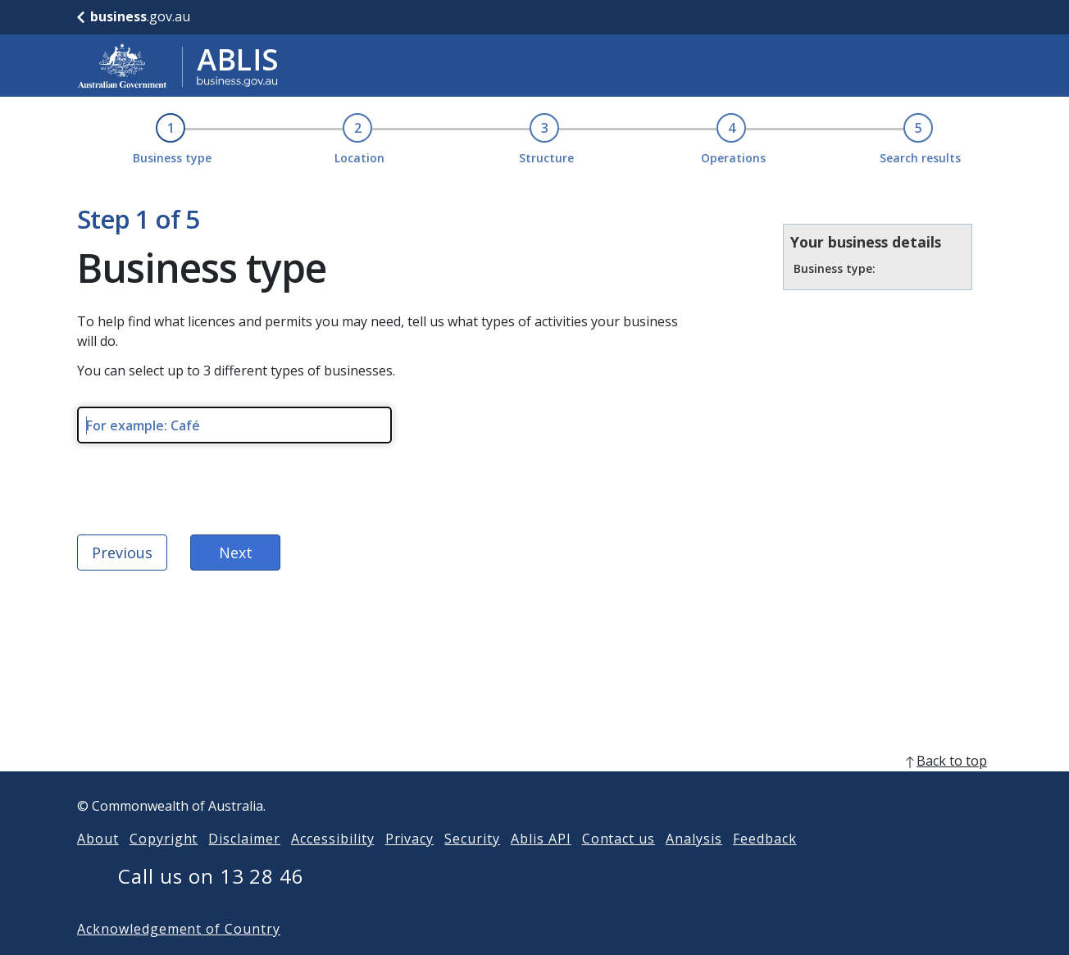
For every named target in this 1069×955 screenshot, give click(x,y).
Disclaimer (244, 839)
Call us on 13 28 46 (211, 875)
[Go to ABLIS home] (178, 66)
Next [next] (235, 552)
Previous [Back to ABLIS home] (122, 552)
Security (472, 839)
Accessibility (332, 839)
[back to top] (534, 760)
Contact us (619, 839)
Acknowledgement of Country (178, 929)
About (98, 839)
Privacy (409, 839)
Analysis (694, 839)
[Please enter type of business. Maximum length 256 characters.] (234, 425)
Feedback (765, 839)
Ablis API (541, 839)
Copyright (164, 839)
